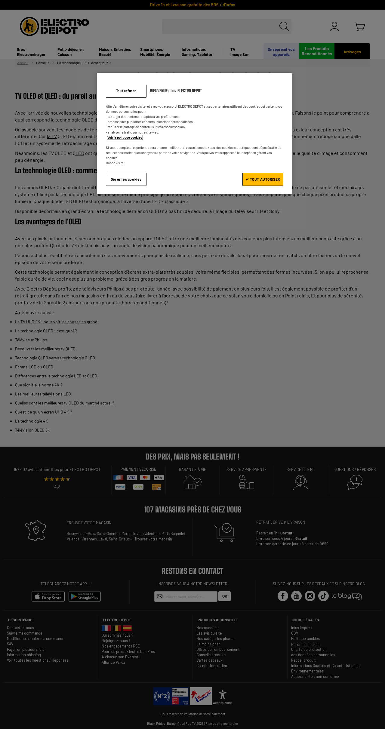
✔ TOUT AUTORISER (263, 179)
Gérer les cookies (126, 179)
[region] (194, 133)
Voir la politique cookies (124, 137)
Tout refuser (126, 91)
